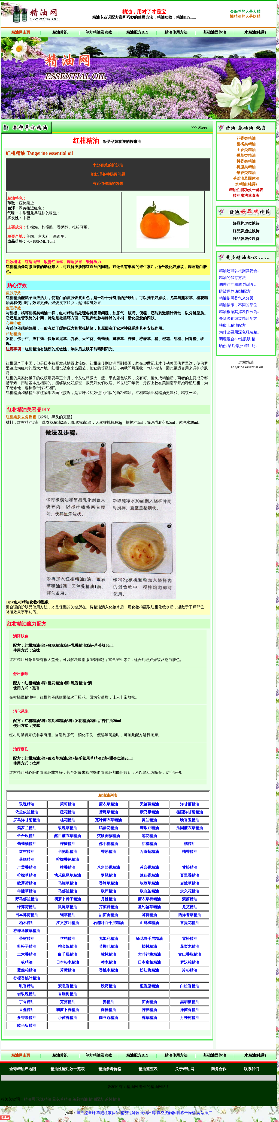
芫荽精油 (67, 1002)
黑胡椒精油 (189, 1002)
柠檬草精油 (26, 875)
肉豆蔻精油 (108, 1018)
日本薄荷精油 (26, 915)
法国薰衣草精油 (189, 828)
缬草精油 (67, 915)
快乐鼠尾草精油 (67, 875)
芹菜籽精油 (108, 907)
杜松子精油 (26, 946)
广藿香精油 (26, 867)
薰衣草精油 (108, 804)
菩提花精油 (189, 923)
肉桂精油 (108, 1010)
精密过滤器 (130, 1113)
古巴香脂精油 (189, 954)
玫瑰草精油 (67, 828)
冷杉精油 (189, 970)
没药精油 (108, 986)
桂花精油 (67, 820)
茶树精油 (26, 939)
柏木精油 (26, 923)
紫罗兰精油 (26, 828)
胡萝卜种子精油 (67, 899)
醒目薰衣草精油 (67, 836)
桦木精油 (108, 962)
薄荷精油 (149, 915)
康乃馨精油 (149, 812)
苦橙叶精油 (108, 946)
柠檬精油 (67, 844)
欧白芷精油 (149, 891)
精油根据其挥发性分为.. (239, 312)
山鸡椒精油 (149, 923)
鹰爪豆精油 (149, 828)
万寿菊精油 (149, 852)
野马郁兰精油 (26, 899)
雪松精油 (189, 939)
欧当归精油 (26, 1026)
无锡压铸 (148, 1113)
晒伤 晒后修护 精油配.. (238, 346)
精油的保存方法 (232, 278)
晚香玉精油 (189, 820)
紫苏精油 (189, 899)
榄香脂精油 (149, 986)
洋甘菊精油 (189, 804)
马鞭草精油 (67, 883)
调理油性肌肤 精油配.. (237, 284)
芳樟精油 (67, 970)
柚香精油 (189, 852)
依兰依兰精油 (26, 812)
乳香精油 (26, 986)
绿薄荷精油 (26, 907)
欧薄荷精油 (26, 883)
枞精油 (26, 962)
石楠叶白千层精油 (108, 923)
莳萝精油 (149, 1010)
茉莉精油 (67, 804)
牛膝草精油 (26, 891)
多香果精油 (26, 1018)
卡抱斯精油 (67, 852)
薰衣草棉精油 (149, 899)
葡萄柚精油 (26, 844)
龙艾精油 (189, 907)
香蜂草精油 (108, 883)
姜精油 (108, 1002)
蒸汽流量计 (86, 1113)
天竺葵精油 (149, 804)
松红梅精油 (149, 970)
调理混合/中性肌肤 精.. (238, 339)
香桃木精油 (108, 970)
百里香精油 (189, 875)
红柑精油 (26, 852)
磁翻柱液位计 (107, 1113)
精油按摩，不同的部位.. (239, 305)
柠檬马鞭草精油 (26, 931)
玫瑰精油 (26, 804)
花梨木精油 (189, 946)
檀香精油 (67, 867)
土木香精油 (26, 954)
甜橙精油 (149, 844)
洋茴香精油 (189, 1010)
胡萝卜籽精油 (67, 1010)
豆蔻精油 (26, 1010)
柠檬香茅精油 (67, 860)
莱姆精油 (26, 860)
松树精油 (149, 946)
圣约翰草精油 (149, 907)
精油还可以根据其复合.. (239, 271)
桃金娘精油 (67, 946)
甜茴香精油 (108, 915)
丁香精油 (26, 1002)
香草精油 (149, 1018)
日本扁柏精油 (149, 962)
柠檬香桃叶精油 (26, 978)
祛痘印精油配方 (232, 325)
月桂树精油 (189, 1018)
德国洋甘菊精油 (189, 812)
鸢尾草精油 (108, 812)
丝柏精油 (67, 939)
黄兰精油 (149, 820)
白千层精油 (67, 954)
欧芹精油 (108, 891)
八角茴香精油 (108, 867)
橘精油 (189, 844)
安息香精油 (67, 986)
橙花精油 (67, 812)
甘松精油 (189, 867)
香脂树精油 (67, 994)
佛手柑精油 (108, 844)
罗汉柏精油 (189, 962)
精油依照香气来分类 (236, 298)
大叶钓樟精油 (149, 954)
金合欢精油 (26, 836)
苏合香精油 (149, 867)
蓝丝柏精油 (26, 970)
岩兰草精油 (189, 883)
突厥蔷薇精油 (108, 836)
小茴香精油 (67, 1018)
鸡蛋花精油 (108, 828)
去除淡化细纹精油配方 (238, 319)
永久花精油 (189, 891)
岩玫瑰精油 (26, 994)
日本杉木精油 (67, 962)
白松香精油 (189, 986)
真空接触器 (166, 1113)
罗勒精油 (108, 875)
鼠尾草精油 (67, 907)
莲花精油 (149, 836)
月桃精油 (108, 899)
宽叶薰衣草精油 (108, 820)
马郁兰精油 (67, 891)
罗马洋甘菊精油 (26, 820)
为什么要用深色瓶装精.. (239, 332)
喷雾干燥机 (186, 1113)
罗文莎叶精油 (67, 923)
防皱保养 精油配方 (235, 291)
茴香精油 (149, 1002)
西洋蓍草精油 (189, 915)
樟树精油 (108, 954)
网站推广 (204, 1113)
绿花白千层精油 (149, 939)
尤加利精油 (108, 939)
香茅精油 (108, 852)
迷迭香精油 (149, 875)
